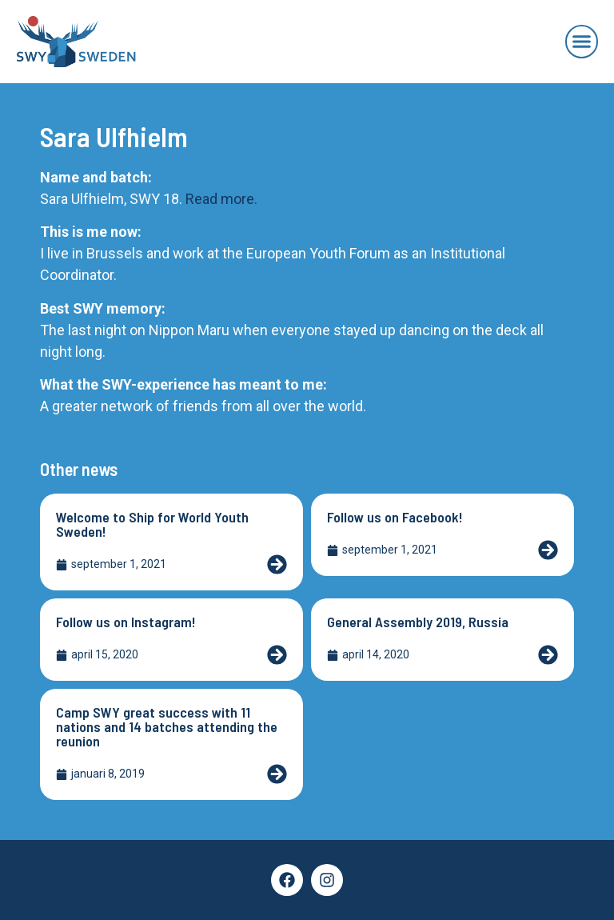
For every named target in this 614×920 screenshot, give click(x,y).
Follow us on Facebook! (395, 517)
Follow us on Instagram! (126, 621)
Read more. (221, 198)
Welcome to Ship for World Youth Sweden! (152, 524)
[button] (582, 41)
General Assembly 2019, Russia (417, 621)
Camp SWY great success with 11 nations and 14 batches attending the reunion (166, 726)
